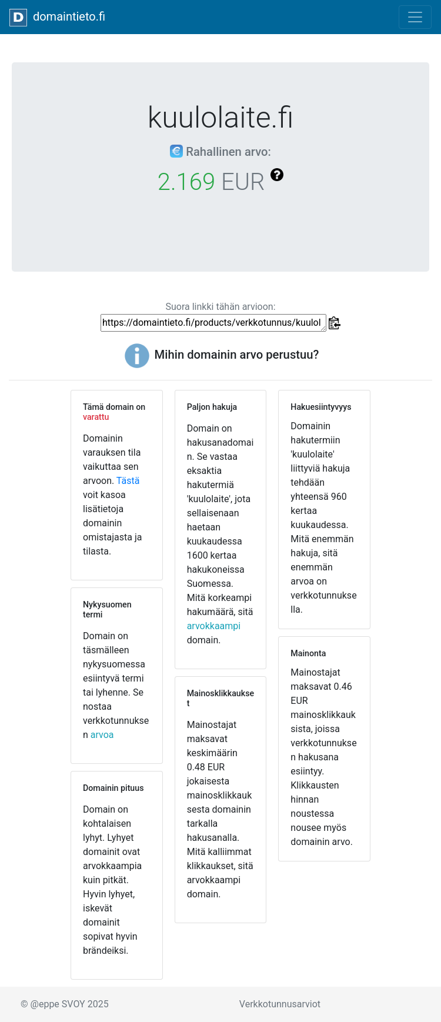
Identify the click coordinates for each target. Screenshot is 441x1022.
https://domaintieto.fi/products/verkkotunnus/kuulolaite (213, 323)
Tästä (128, 480)
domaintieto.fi (57, 17)
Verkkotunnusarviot (279, 1004)
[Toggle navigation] (415, 17)
